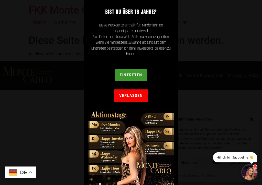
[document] (131, 92)
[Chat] (249, 172)
